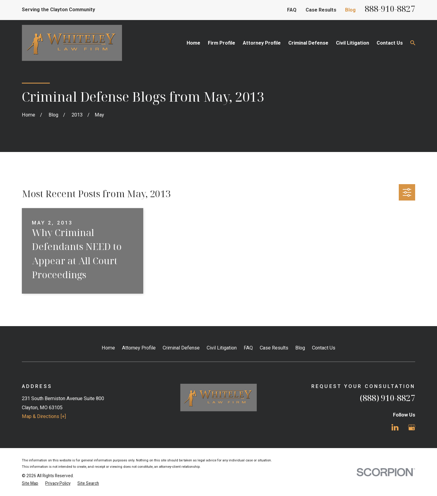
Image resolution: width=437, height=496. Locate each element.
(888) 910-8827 (387, 398)
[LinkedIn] (394, 427)
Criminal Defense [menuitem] (308, 43)
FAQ (291, 10)
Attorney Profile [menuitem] (262, 43)
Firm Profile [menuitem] (221, 43)
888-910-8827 (390, 8)
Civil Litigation (222, 348)
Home (108, 348)
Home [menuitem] (193, 43)
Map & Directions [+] (44, 416)
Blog (350, 10)
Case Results (321, 10)
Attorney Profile (139, 348)
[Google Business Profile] (411, 427)
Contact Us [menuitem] (390, 43)
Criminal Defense (181, 348)
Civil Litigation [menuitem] (352, 43)
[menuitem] (30, 483)
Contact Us (323, 348)
